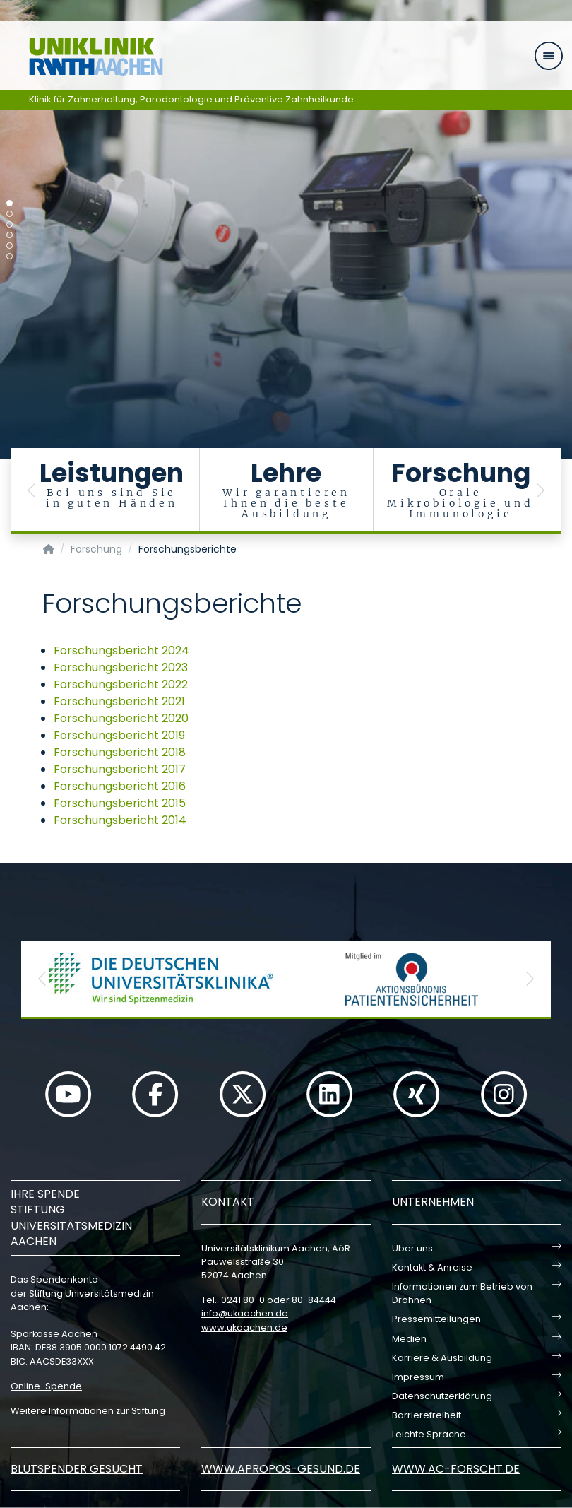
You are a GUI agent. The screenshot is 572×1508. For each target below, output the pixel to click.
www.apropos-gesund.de (280, 1469)
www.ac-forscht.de (456, 1469)
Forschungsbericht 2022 (121, 684)
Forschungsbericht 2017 (120, 769)
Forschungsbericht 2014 (120, 820)
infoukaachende (244, 1313)
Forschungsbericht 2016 (120, 786)
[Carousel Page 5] (9, 245)
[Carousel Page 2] (9, 214)
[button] (32, 491)
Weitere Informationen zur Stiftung (88, 1411)
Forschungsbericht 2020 (121, 718)
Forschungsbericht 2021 (119, 701)
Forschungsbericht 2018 (120, 752)
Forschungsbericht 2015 (120, 803)
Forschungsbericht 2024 (121, 650)
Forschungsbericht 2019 (119, 735)
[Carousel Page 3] (9, 224)
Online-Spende (46, 1386)
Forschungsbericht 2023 (121, 667)
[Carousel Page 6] (9, 256)
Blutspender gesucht (77, 1469)
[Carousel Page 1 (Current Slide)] (9, 203)
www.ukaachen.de (244, 1327)
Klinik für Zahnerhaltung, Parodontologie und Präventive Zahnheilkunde (191, 99)
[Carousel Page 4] (9, 235)
